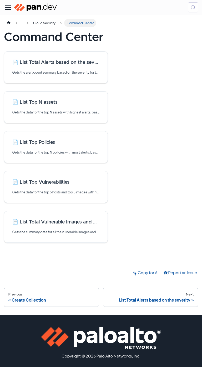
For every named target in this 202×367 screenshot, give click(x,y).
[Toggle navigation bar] (8, 7)
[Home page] (8, 23)
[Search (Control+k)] (193, 7)
